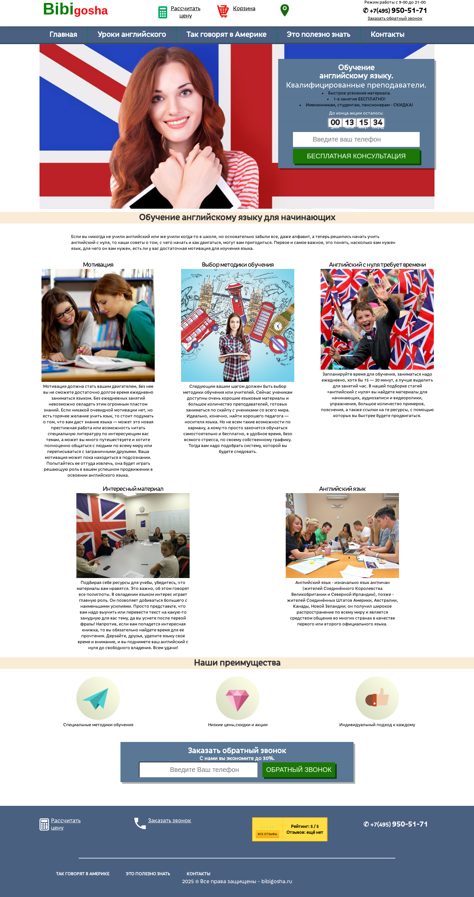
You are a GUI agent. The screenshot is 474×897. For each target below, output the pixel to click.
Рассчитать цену (185, 12)
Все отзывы (267, 834)
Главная (63, 35)
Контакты (387, 35)
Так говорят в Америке (226, 35)
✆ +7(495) (395, 824)
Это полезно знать (318, 35)
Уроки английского (131, 35)
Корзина (244, 9)
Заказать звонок (169, 821)
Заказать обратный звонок (395, 18)
